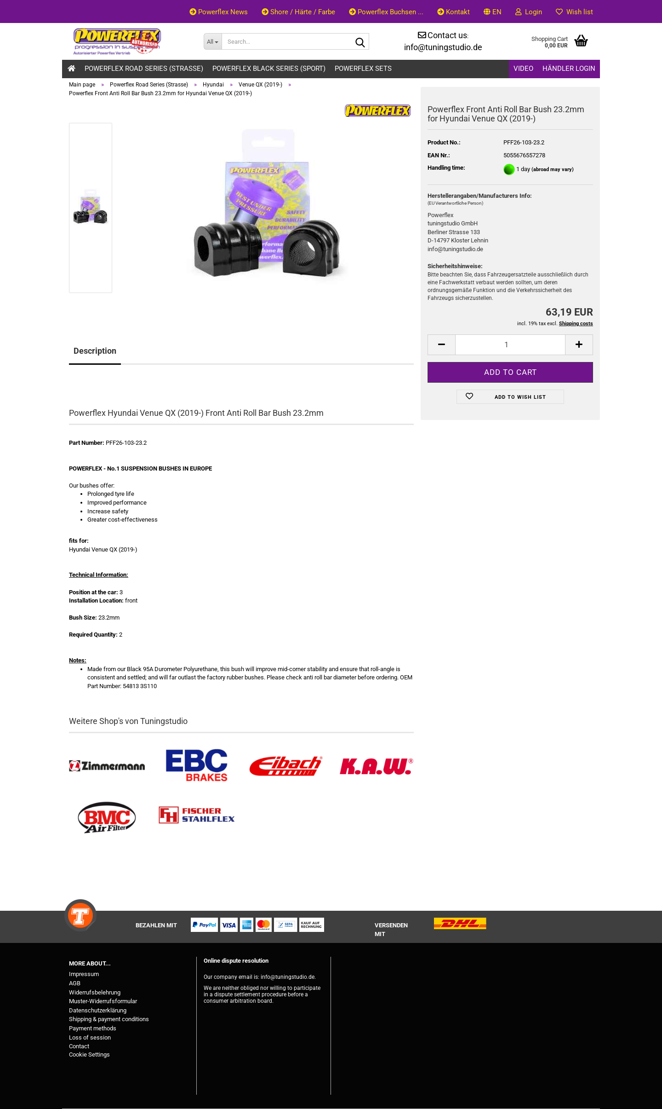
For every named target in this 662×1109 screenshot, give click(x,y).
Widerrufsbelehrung (94, 992)
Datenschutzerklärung (97, 1010)
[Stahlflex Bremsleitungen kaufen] (196, 818)
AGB (74, 983)
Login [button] (528, 12)
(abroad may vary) (552, 169)
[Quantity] (510, 344)
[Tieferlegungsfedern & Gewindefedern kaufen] (286, 766)
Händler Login (568, 68)
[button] (492, 11)
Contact (79, 1046)
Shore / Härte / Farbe (298, 12)
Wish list (574, 12)
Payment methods (92, 1028)
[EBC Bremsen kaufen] (196, 766)
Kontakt (453, 12)
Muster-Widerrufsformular (103, 1001)
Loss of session (90, 1037)
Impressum (84, 974)
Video (523, 68)
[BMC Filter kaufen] (107, 818)
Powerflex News (218, 12)
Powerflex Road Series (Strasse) (144, 68)
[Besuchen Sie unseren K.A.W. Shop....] (376, 766)
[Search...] (213, 41)
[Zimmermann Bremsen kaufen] (107, 766)
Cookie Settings (89, 1054)
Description (95, 351)
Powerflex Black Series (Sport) (268, 68)
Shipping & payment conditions (109, 1019)
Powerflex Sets (363, 68)
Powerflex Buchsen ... (386, 12)
